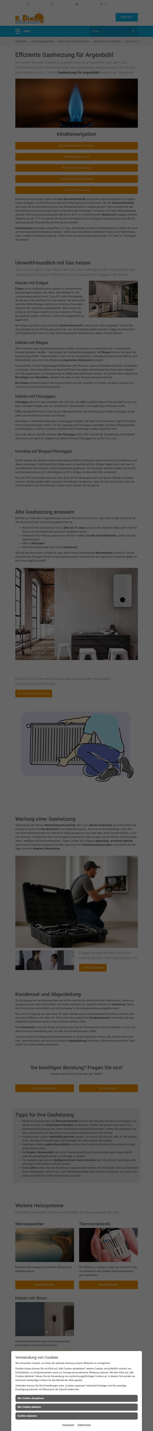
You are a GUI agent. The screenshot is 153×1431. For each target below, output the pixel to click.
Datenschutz (84, 1424)
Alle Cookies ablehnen (29, 1407)
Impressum (68, 1424)
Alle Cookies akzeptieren (30, 1398)
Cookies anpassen (27, 1415)
